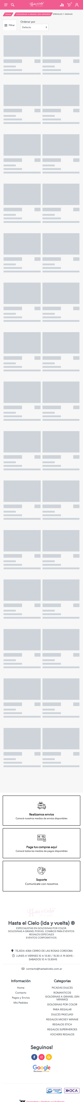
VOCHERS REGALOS (62, 1034)
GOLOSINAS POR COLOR (62, 1004)
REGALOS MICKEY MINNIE (62, 1019)
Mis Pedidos (21, 1002)
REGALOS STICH (62, 1024)
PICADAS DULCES (62, 987)
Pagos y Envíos (21, 997)
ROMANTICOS (62, 992)
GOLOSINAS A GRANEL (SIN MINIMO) (33, 14)
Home (8, 14)
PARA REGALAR (62, 1009)
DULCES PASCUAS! (62, 1014)
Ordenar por (27, 21)
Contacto (20, 992)
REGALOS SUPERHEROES (62, 1029)
